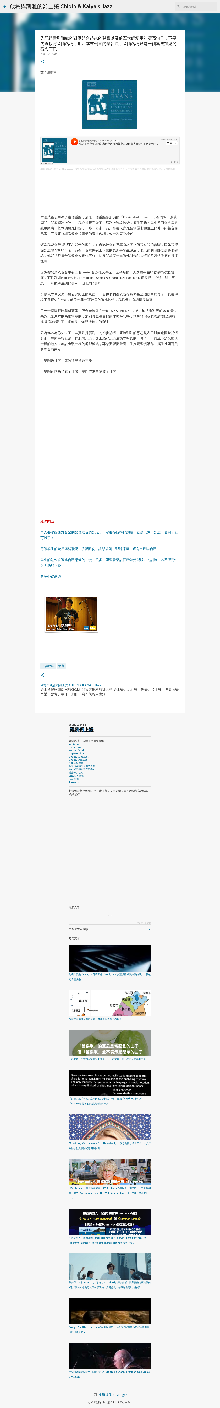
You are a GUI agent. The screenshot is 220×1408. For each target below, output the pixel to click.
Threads (74, 782)
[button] (42, 61)
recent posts (143, 922)
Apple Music (76, 762)
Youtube (74, 744)
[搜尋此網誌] (199, 6)
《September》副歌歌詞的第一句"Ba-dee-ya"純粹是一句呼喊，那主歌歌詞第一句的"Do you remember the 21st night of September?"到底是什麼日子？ (110, 1193)
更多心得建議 (50, 576)
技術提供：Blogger (109, 1395)
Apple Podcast (77, 753)
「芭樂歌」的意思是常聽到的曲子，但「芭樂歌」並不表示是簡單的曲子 (107, 1059)
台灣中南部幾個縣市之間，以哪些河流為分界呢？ (95, 1019)
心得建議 (48, 666)
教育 (61, 666)
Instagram (75, 747)
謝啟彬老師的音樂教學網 (82, 769)
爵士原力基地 (76, 772)
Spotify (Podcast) (79, 756)
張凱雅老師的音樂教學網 (82, 766)
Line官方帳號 (76, 775)
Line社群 (74, 779)
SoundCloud (76, 750)
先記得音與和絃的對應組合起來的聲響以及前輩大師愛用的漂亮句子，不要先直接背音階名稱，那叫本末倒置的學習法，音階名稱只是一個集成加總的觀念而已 (134, 169)
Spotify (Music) (78, 759)
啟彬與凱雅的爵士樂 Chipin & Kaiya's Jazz (61, 6)
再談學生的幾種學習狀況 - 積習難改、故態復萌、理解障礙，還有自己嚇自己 (98, 549)
